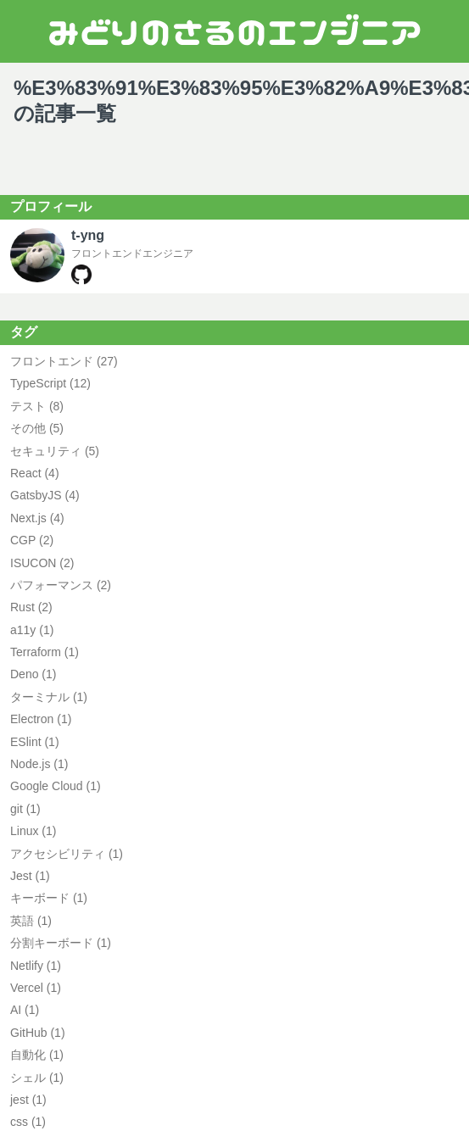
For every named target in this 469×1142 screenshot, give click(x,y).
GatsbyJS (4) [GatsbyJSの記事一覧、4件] (45, 495)
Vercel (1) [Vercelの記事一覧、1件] (35, 987)
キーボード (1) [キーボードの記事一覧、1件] (48, 898)
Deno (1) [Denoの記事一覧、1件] (33, 674)
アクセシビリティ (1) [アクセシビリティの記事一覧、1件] (66, 854)
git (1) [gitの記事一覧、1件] (25, 809)
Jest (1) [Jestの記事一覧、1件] (30, 876)
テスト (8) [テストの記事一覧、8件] (37, 406)
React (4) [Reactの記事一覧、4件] (34, 473)
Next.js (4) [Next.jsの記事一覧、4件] (37, 518)
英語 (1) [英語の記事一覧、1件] (31, 921)
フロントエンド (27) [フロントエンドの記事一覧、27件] (64, 361)
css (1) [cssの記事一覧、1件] (28, 1121)
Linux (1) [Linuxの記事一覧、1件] (33, 831)
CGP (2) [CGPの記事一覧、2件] (31, 540)
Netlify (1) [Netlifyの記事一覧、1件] (35, 965)
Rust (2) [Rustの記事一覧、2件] (31, 607)
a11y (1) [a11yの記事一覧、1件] (31, 630)
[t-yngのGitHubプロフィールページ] (81, 280)
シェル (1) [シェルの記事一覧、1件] (37, 1077)
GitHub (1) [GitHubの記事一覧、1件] (37, 1032)
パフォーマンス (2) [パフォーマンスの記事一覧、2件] (60, 585)
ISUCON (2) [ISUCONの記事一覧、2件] (42, 563)
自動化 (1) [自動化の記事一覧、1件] (37, 1054)
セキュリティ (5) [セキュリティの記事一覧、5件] (54, 451)
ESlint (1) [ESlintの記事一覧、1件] (34, 742)
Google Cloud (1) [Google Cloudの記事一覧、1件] (55, 786)
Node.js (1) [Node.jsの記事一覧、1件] (39, 764)
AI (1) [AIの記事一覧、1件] (24, 1010)
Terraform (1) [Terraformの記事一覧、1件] (44, 652)
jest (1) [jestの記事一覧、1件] (28, 1099)
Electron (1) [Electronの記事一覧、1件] (40, 719)
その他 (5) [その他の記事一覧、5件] (37, 428)
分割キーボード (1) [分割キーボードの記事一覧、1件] (60, 943)
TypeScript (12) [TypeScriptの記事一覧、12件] (50, 383)
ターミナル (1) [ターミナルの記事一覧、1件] (48, 697)
